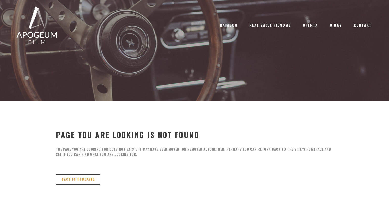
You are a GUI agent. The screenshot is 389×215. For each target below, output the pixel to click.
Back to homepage (78, 179)
